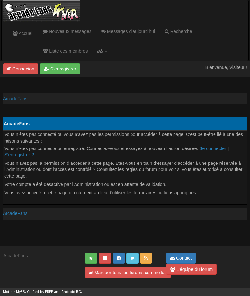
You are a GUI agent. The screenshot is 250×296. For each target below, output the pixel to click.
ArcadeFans (15, 98)
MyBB (20, 292)
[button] (102, 51)
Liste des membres (65, 51)
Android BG (71, 292)
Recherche (178, 31)
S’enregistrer (60, 68)
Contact (181, 258)
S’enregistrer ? (19, 154)
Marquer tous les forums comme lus (128, 272)
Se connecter (212, 148)
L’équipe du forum (191, 269)
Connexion (20, 68)
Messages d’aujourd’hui (128, 31)
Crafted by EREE (40, 292)
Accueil (23, 33)
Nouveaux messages (67, 31)
